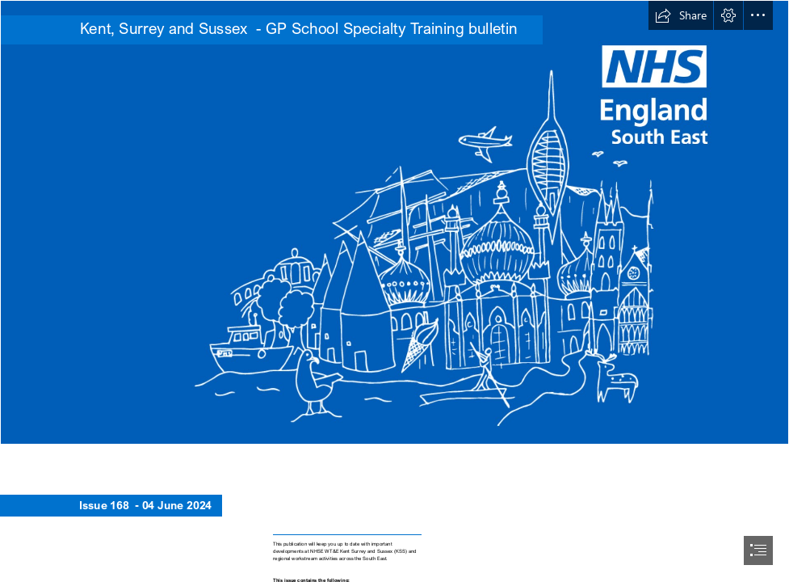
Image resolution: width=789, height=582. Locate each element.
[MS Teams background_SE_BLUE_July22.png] (394, 222)
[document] (394, 291)
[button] (680, 15)
